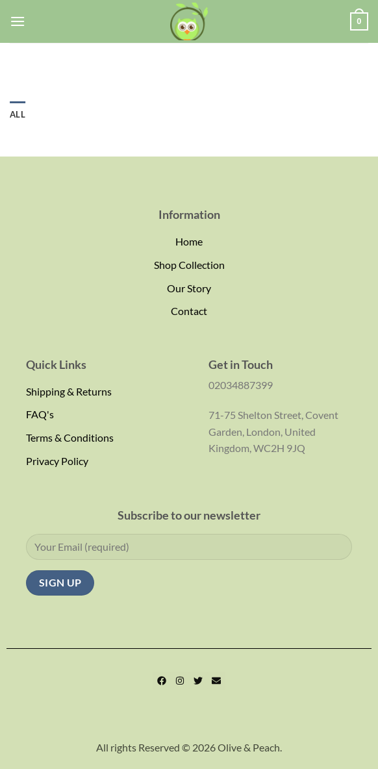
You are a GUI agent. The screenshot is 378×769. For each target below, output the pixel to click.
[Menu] (17, 21)
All (17, 114)
